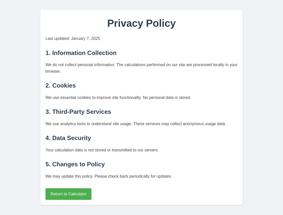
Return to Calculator (68, 194)
